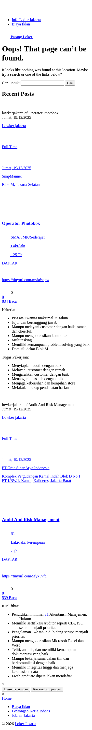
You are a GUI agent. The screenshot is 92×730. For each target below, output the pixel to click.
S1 (46, 614)
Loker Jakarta (25, 724)
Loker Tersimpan (16, 689)
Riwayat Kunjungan (47, 689)
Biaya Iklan (21, 24)
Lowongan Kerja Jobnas (31, 711)
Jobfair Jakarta (23, 715)
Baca (9, 301)
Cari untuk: (11, 83)
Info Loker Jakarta (26, 20)
